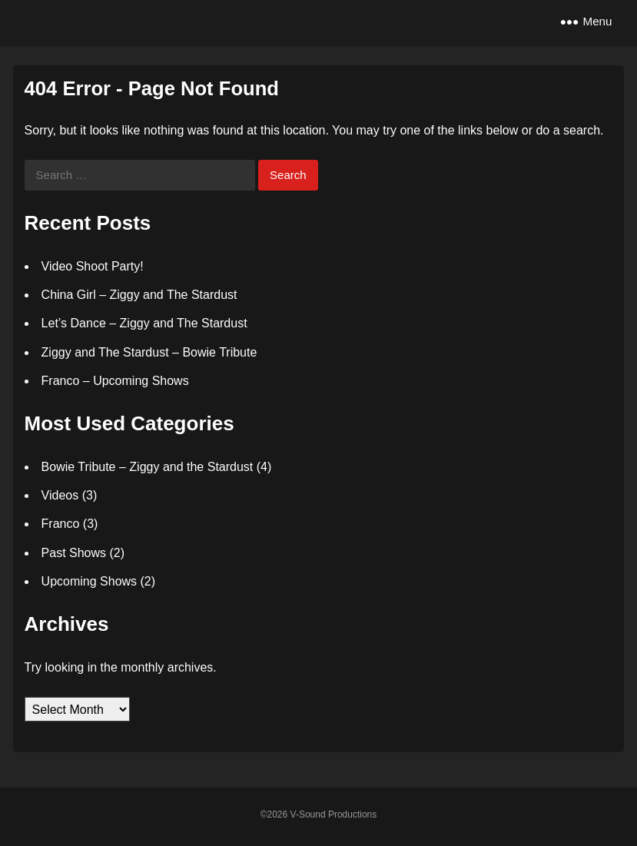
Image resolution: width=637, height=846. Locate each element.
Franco (60, 523)
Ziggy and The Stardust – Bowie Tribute (149, 352)
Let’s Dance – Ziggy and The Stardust (144, 323)
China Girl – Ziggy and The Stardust (139, 294)
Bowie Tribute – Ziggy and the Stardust (147, 466)
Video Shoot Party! (92, 266)
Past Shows (73, 552)
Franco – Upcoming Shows (115, 380)
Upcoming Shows (89, 581)
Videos (60, 495)
